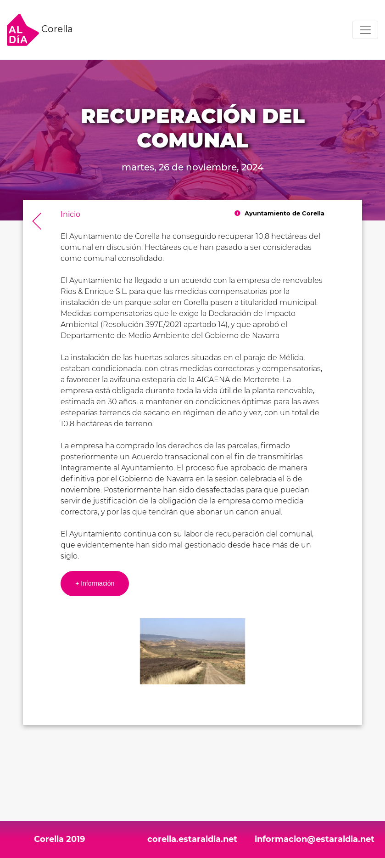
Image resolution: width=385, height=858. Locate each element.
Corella (40, 30)
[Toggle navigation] (365, 30)
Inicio (70, 214)
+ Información (94, 583)
